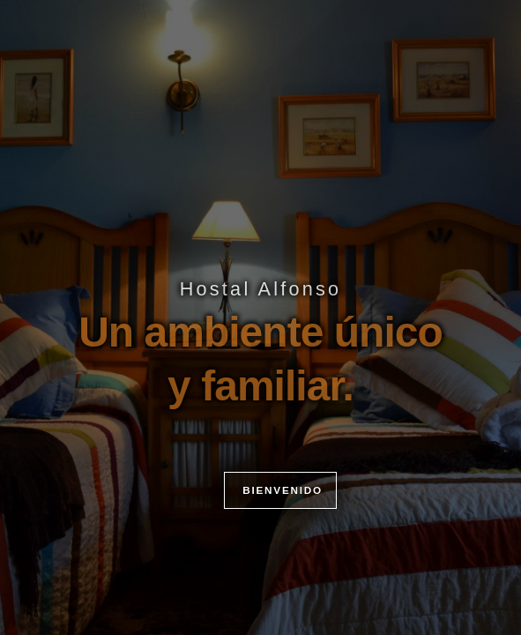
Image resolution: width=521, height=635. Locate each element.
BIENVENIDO (280, 525)
